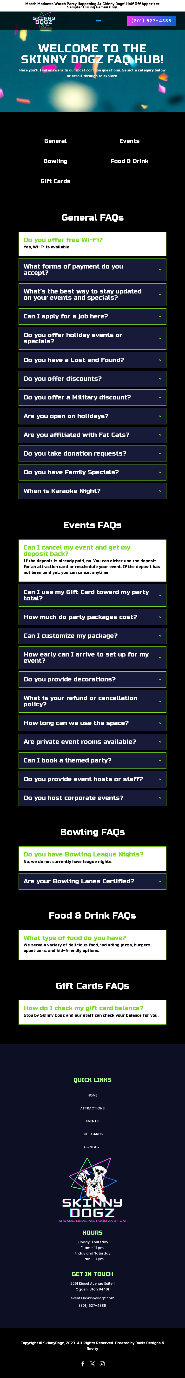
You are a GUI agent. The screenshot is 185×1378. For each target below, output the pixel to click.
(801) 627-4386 (151, 21)
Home (92, 1095)
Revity (92, 1349)
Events (92, 1121)
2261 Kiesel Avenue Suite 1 (92, 1283)
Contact (92, 1146)
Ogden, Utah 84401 (92, 1289)
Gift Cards (92, 1134)
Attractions (92, 1108)
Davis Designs (148, 1343)
